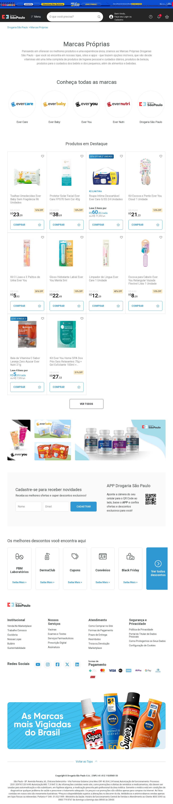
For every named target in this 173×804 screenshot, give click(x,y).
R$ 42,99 (54, 210)
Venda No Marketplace (19, 626)
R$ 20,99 (93, 291)
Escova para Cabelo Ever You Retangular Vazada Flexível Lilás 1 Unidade (143, 280)
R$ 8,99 (132, 291)
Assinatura (54, 647)
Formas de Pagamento (101, 630)
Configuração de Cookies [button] (142, 645)
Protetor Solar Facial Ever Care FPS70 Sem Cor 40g (65, 197)
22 (56, 295)
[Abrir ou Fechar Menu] (36, 17)
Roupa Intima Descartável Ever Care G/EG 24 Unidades (106, 197)
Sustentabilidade (16, 648)
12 (95, 295)
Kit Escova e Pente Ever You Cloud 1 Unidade (145, 197)
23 (16, 214)
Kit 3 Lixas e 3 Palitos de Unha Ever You (25, 278)
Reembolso (95, 639)
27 (56, 376)
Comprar (27, 224)
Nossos (66, 621)
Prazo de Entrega (98, 634)
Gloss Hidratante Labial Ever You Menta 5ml (66, 278)
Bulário (11, 643)
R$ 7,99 (14, 291)
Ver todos (86, 404)
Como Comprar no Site (101, 626)
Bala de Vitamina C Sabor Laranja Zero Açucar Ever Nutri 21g (25, 361)
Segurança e (147, 621)
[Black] (86, 4)
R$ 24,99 (54, 291)
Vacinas (52, 629)
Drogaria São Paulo (17, 27)
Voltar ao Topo (86, 761)
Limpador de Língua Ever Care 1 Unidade (103, 278)
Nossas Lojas (14, 639)
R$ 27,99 (15, 210)
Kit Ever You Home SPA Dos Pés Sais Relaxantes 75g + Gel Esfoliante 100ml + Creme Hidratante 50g (66, 361)
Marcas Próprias (39, 27)
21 (134, 214)
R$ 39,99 (54, 372)
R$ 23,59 (133, 210)
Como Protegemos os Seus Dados (147, 641)
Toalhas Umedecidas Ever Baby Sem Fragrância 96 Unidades (25, 199)
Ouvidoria (12, 634)
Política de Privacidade (141, 629)
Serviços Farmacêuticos (60, 638)
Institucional (16, 620)
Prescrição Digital (57, 642)
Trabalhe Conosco (17, 630)
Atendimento (98, 620)
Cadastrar (84, 506)
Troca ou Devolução (99, 643)
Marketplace (95, 648)
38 (56, 214)
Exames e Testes (57, 634)
